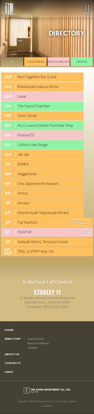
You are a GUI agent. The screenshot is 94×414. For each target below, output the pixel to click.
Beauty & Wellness (38, 343)
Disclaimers (47, 406)
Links (9, 371)
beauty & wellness (59, 61)
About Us (12, 354)
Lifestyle (32, 347)
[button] (87, 8)
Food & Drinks (36, 338)
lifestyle (82, 61)
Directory (13, 338)
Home (9, 330)
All (12, 61)
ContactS (13, 363)
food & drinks (35, 61)
